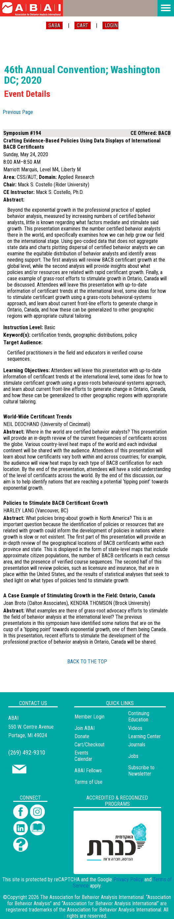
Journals (136, 744)
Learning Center (144, 736)
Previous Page (18, 112)
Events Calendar (83, 756)
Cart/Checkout (89, 744)
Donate (81, 736)
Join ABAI (84, 728)
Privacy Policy (128, 879)
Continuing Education (138, 716)
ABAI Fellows (88, 770)
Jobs (133, 756)
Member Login (89, 717)
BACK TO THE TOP (87, 661)
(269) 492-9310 (26, 752)
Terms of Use (88, 782)
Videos (135, 728)
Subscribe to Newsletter (141, 770)
